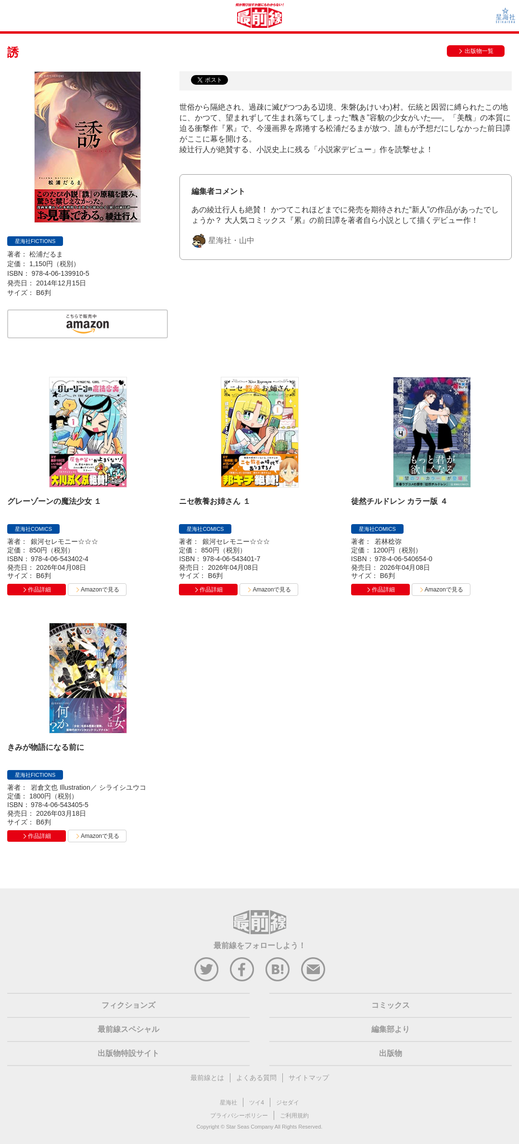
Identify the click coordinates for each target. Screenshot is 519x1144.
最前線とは (207, 1077)
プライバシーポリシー (239, 1115)
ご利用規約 (294, 1115)
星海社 (228, 1102)
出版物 (390, 1053)
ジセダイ (287, 1102)
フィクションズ (128, 1005)
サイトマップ (309, 1077)
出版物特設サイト (128, 1053)
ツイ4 (256, 1102)
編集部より (390, 1029)
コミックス (390, 1005)
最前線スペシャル (128, 1029)
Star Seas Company (249, 1127)
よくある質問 (256, 1077)
